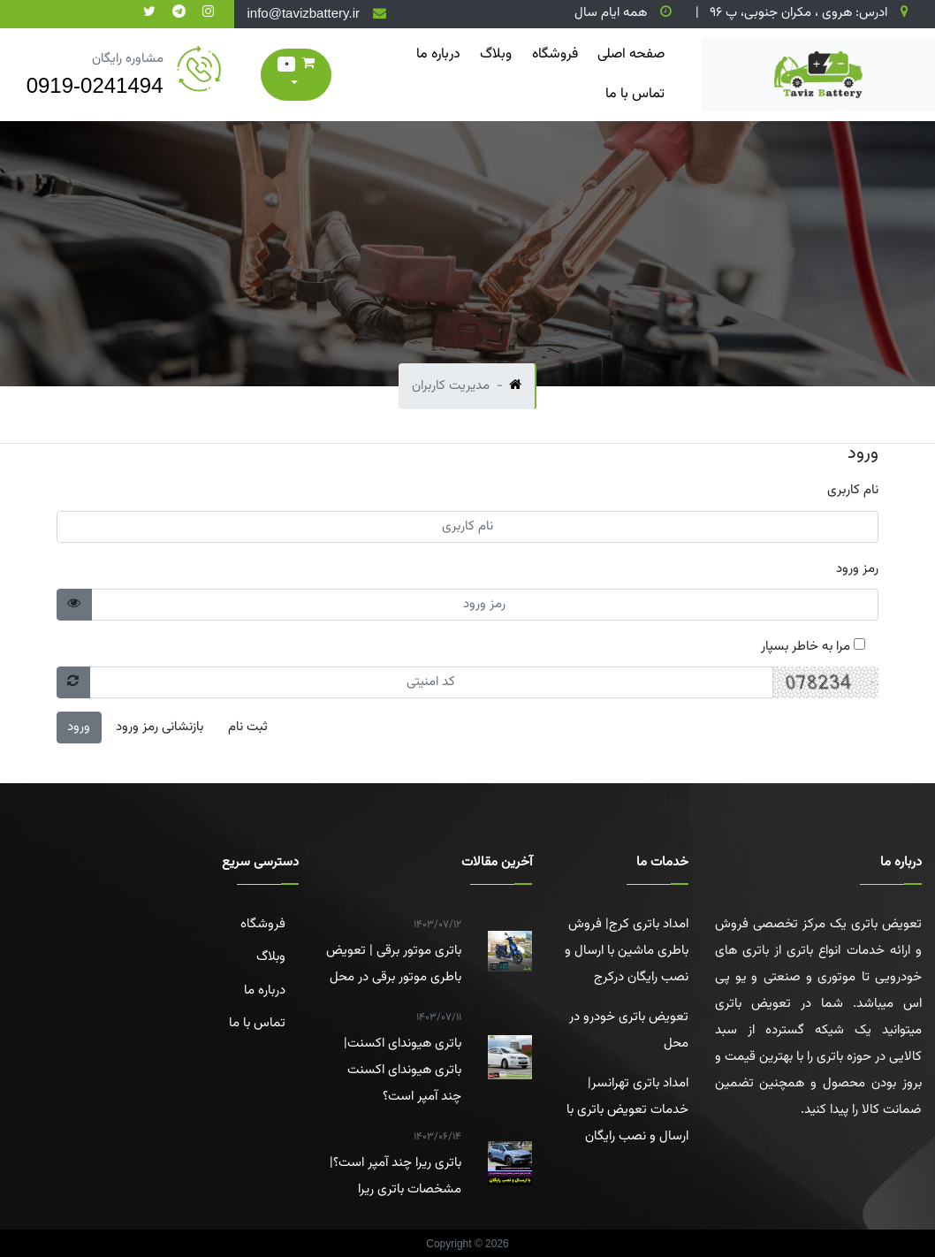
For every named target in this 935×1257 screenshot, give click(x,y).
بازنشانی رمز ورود (159, 727)
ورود (78, 727)
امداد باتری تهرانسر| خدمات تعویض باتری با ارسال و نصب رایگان (627, 1110)
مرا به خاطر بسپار (813, 646)
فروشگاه (555, 54)
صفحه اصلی (631, 54)
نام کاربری (852, 490)
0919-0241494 (95, 85)
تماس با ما (635, 94)
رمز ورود (857, 569)
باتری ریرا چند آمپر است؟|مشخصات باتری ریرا (393, 1162)
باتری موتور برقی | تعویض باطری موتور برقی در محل (393, 949)
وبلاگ (496, 54)
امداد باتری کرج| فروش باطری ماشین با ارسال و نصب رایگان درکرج (626, 950)
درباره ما (438, 54)
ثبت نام (248, 727)
